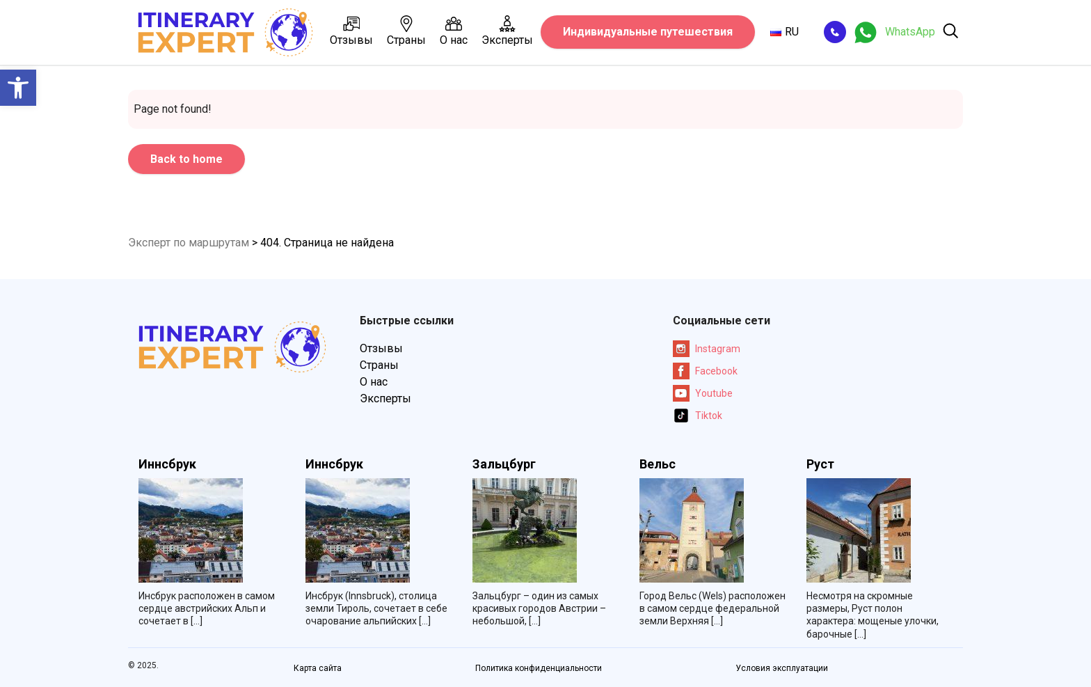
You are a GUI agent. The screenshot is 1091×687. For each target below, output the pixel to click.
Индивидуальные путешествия (648, 31)
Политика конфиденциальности (538, 668)
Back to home (186, 159)
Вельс (657, 464)
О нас (454, 31)
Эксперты (507, 31)
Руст (820, 464)
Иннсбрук (167, 464)
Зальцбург (504, 464)
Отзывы (351, 31)
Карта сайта (318, 668)
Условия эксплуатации (781, 668)
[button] (18, 88)
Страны (406, 31)
